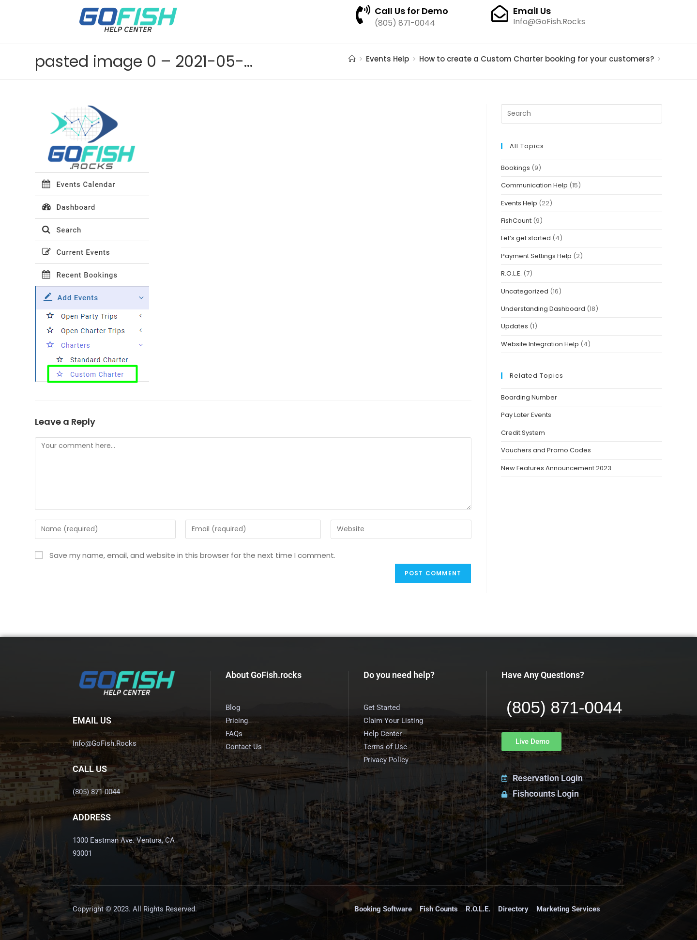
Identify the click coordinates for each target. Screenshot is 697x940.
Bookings (515, 167)
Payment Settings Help (536, 256)
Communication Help (534, 185)
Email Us (532, 11)
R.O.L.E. (511, 273)
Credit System (523, 432)
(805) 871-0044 (564, 707)
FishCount (516, 220)
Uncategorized (524, 291)
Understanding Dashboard (543, 308)
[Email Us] (499, 13)
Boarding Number (529, 397)
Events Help (519, 203)
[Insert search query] (581, 113)
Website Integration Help (540, 344)
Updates (514, 326)
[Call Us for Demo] (363, 14)
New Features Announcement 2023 (556, 468)
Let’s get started (526, 238)
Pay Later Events (526, 414)
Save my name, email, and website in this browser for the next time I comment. (192, 555)
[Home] (352, 59)
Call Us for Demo (411, 11)
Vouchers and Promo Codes (546, 450)
